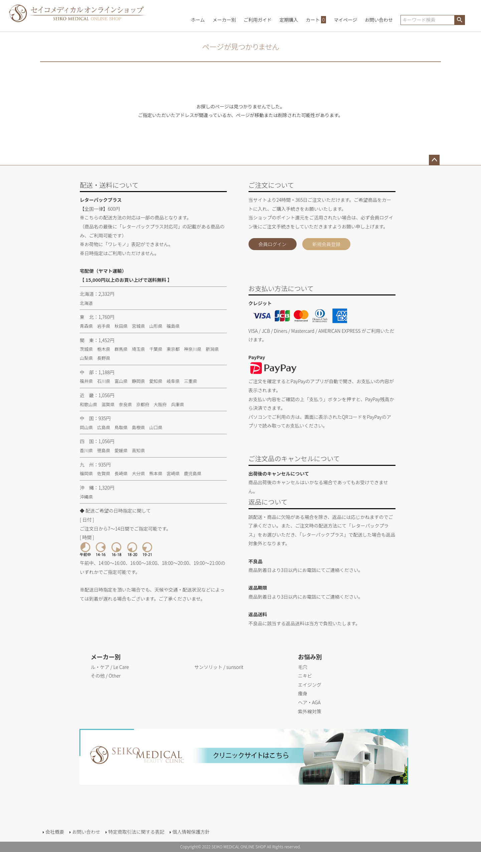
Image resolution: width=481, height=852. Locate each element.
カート (316, 19)
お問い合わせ (379, 19)
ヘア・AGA (309, 702)
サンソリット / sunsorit (219, 667)
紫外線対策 (309, 711)
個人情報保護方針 (191, 831)
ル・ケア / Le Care (110, 667)
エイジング (309, 684)
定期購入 (288, 19)
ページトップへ (434, 160)
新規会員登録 (326, 244)
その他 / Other (106, 675)
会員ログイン (273, 244)
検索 (459, 20)
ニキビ (305, 675)
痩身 (302, 693)
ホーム (198, 19)
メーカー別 (224, 19)
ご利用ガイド (258, 19)
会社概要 (54, 831)
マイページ (345, 19)
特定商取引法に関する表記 (136, 831)
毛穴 (302, 667)
